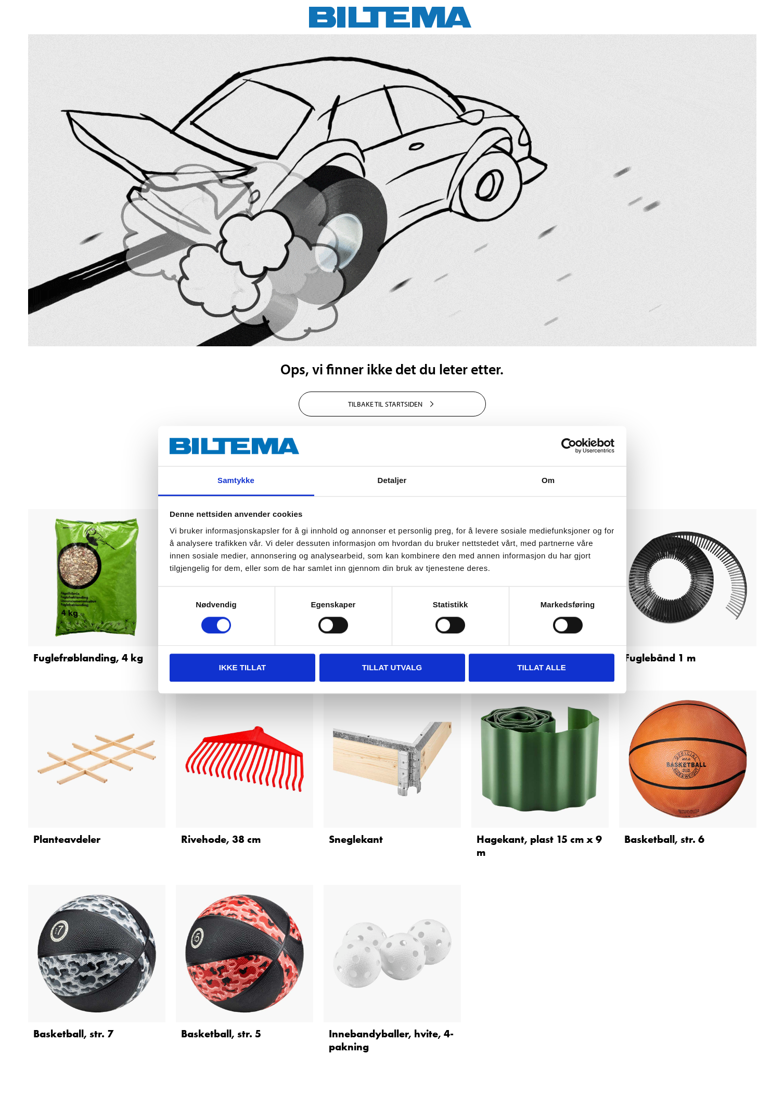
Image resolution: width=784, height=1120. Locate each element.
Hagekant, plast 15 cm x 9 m (539, 845)
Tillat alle (541, 667)
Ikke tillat (242, 667)
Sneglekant (356, 839)
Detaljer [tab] (392, 480)
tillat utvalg (392, 667)
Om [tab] (548, 480)
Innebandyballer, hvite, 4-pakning (391, 1040)
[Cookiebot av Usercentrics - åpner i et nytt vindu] (568, 446)
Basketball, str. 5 (221, 1033)
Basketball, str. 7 (73, 1033)
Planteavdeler (66, 839)
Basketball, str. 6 (664, 839)
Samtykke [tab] (235, 480)
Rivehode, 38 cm (221, 839)
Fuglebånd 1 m (660, 658)
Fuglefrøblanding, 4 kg (88, 658)
